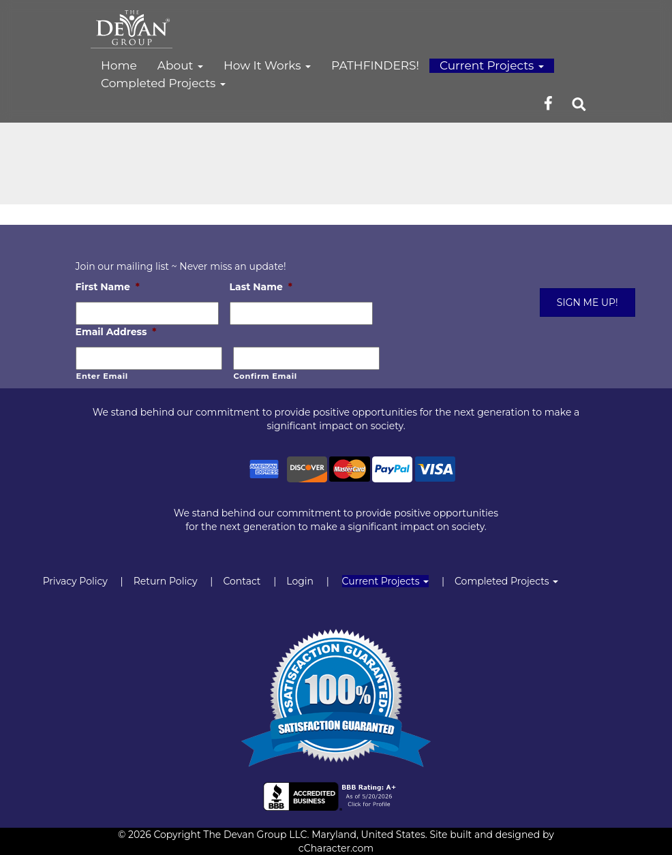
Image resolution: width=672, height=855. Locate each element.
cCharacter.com (336, 848)
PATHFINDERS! (375, 65)
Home (119, 65)
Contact (241, 581)
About (180, 65)
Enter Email (102, 376)
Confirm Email (265, 376)
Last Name (261, 287)
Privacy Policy (75, 581)
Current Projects (492, 65)
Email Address (116, 332)
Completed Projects (163, 83)
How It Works (267, 65)
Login (300, 581)
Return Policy (166, 581)
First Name (108, 287)
